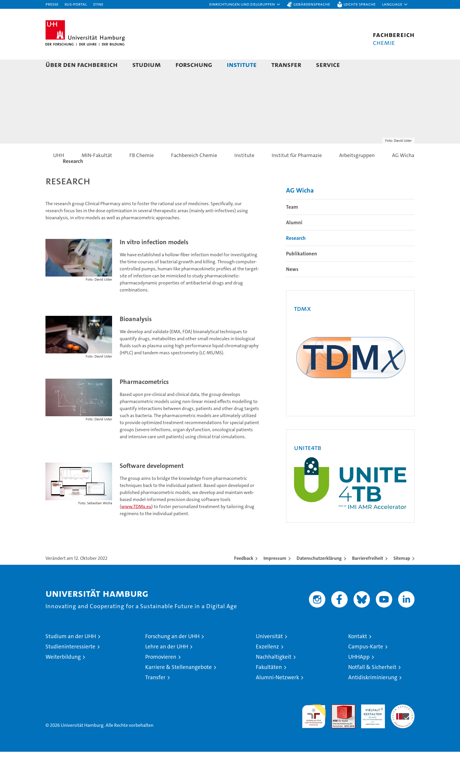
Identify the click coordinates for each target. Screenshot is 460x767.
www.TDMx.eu (136, 521)
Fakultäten (269, 682)
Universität (269, 651)
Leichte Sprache (360, 4)
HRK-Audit (371, 723)
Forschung (193, 64)
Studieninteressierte (70, 661)
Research (296, 253)
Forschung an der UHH (172, 651)
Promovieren (160, 672)
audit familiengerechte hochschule (314, 729)
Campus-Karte (365, 661)
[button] (245, 4)
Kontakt (357, 651)
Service (328, 64)
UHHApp (359, 672)
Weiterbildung (63, 672)
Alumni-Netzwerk (277, 692)
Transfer (286, 64)
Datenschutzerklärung (319, 573)
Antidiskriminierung (372, 692)
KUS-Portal (76, 4)
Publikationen (301, 268)
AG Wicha (300, 205)
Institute (242, 64)
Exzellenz (267, 661)
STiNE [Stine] (98, 4)
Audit (337, 723)
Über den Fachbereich (81, 64)
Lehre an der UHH (166, 661)
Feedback (243, 573)
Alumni (294, 237)
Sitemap (401, 573)
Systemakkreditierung (403, 723)
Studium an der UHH (70, 651)
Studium (146, 64)
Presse (51, 4)
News (292, 284)
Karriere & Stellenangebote (178, 682)
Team (292, 222)
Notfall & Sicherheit (372, 682)
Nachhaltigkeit (273, 672)
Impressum (274, 573)
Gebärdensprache (311, 4)
